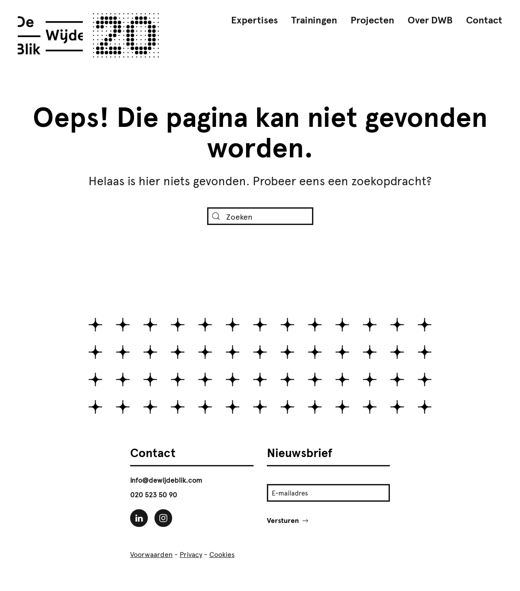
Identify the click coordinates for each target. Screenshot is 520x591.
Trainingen (314, 20)
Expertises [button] (254, 20)
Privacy (191, 554)
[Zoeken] (260, 216)
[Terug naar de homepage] (88, 35)
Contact (484, 20)
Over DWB (430, 20)
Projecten (372, 20)
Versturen (288, 520)
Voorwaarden (151, 554)
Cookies (222, 554)
